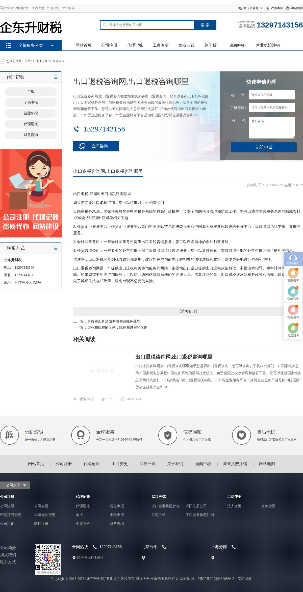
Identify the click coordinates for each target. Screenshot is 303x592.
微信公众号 (251, 8)
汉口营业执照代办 (166, 506)
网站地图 (297, 8)
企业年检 (83, 524)
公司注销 (7, 524)
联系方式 (8, 562)
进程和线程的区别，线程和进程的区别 (117, 327)
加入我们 (8, 555)
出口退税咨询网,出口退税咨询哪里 (173, 357)
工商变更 (161, 45)
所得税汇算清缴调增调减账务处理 (113, 321)
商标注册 (41, 524)
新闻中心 (238, 45)
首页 (27, 61)
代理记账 (135, 45)
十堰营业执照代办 (164, 579)
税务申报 (59, 61)
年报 (79, 515)
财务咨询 (117, 524)
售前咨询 (293, 243)
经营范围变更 (10, 515)
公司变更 (41, 506)
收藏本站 (277, 8)
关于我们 (212, 45)
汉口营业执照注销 (200, 515)
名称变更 (268, 506)
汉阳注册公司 (196, 506)
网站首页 (83, 45)
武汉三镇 (187, 45)
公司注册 (109, 45)
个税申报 (117, 515)
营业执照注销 (268, 45)
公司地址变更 (44, 515)
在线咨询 (293, 226)
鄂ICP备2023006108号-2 (215, 579)
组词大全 (143, 579)
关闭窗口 (188, 311)
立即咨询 (100, 146)
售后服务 (293, 298)
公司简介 (8, 548)
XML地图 (245, 579)
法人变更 (234, 506)
